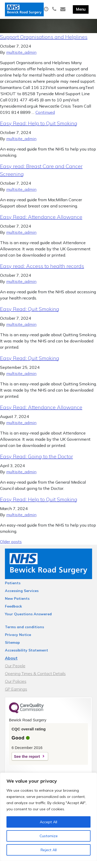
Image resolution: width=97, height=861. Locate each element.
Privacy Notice (18, 634)
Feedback (13, 606)
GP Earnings (16, 689)
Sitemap (12, 642)
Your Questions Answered (28, 614)
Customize (49, 836)
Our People (15, 665)
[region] (48, 817)
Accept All (48, 822)
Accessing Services (22, 590)
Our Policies (15, 681)
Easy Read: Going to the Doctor (36, 456)
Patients (12, 583)
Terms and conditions (24, 627)
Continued (45, 112)
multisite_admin (21, 52)
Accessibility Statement (26, 650)
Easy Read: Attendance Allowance (41, 217)
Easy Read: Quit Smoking (29, 309)
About (11, 658)
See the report (27, 756)
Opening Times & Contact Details (35, 673)
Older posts (11, 541)
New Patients (17, 598)
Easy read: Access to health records (42, 266)
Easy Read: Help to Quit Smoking (38, 123)
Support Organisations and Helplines (43, 37)
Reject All (49, 850)
